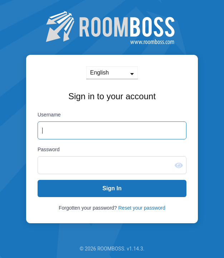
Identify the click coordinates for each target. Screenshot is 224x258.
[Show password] (179, 165)
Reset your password (142, 208)
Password (48, 149)
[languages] (112, 72)
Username (49, 115)
